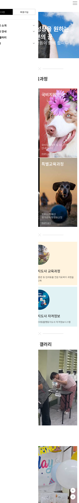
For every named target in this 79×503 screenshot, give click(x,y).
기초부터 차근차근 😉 (15, 427)
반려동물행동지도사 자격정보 (39, 313)
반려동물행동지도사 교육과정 (39, 268)
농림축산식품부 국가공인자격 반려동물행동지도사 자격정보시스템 (40, 319)
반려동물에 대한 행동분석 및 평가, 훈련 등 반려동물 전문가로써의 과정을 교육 (39, 276)
